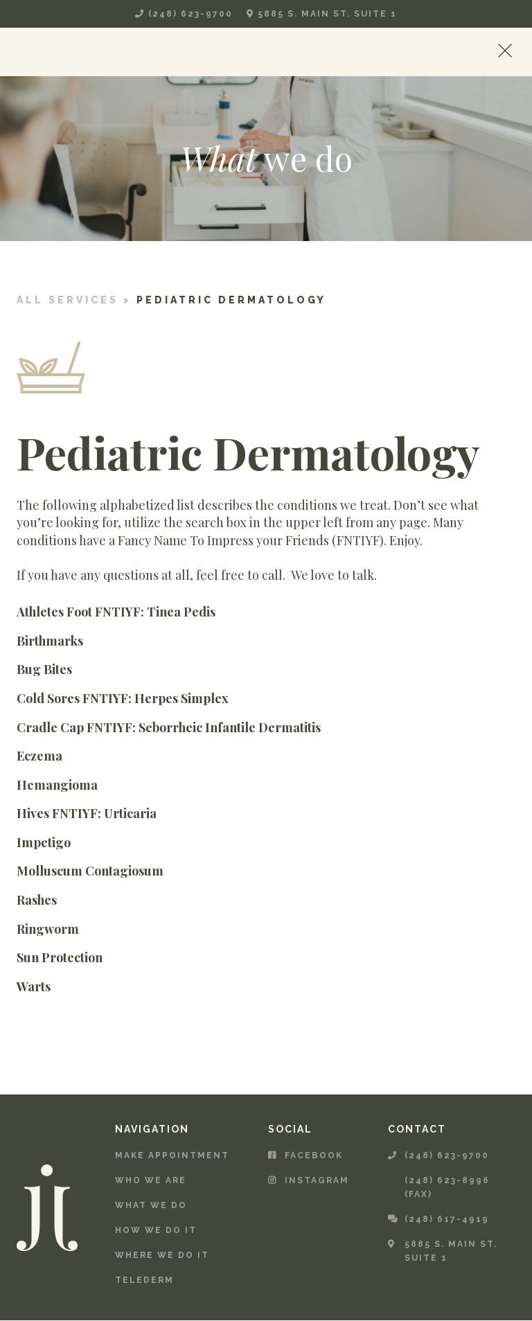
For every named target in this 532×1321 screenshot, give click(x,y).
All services (67, 299)
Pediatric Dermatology (231, 299)
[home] (66, 52)
